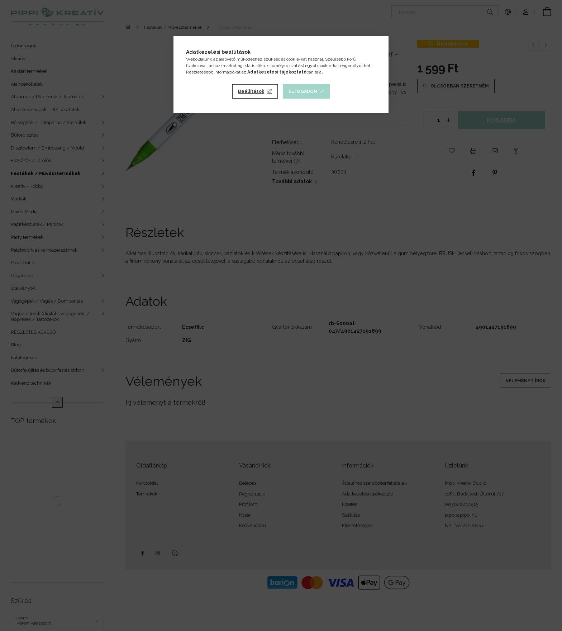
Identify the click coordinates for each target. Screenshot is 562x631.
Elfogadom (303, 91)
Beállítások (251, 91)
